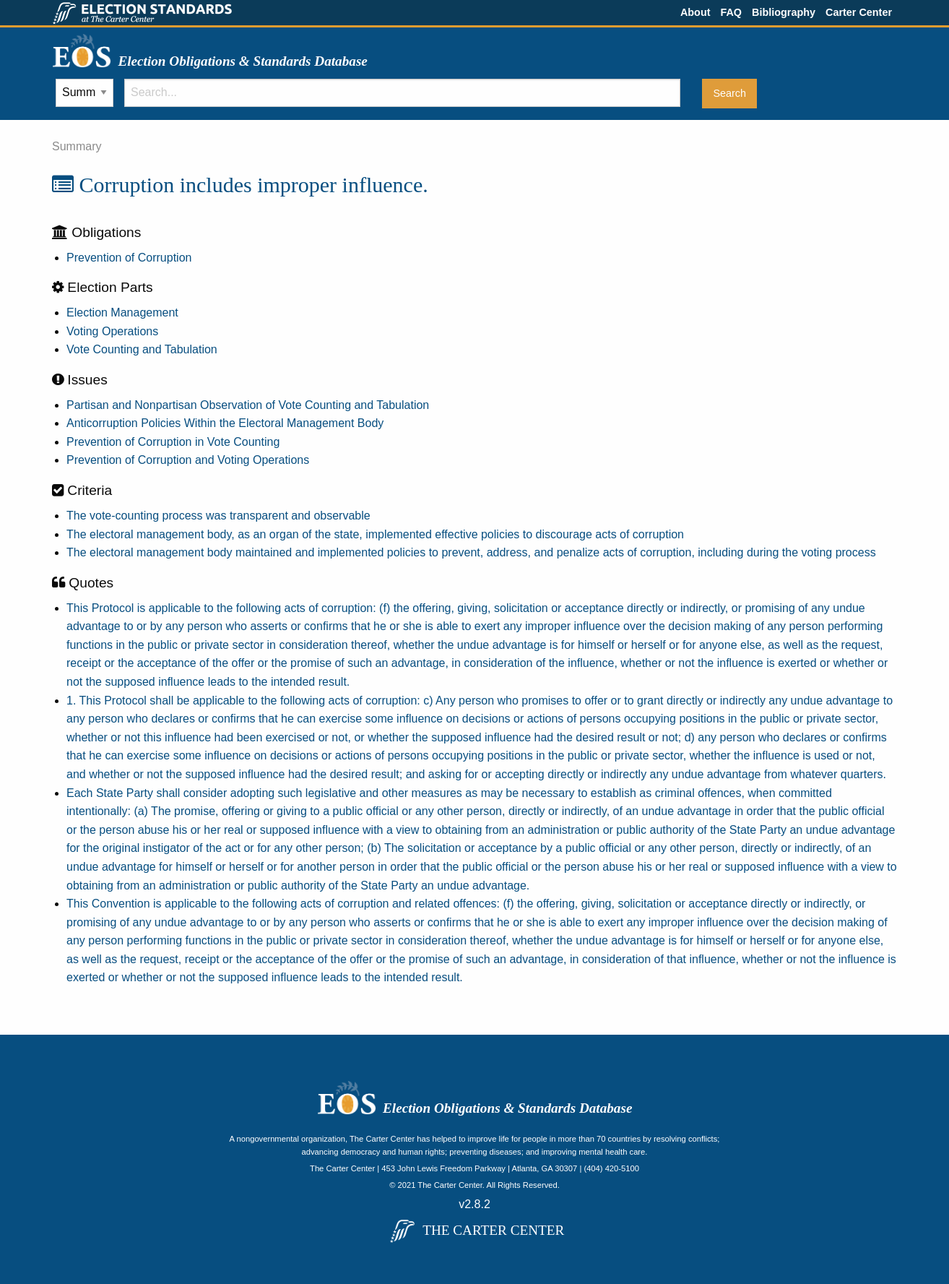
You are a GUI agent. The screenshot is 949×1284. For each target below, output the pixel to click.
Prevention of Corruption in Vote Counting (173, 442)
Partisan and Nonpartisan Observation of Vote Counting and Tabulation (247, 405)
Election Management (122, 312)
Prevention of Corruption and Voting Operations (187, 460)
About (695, 12)
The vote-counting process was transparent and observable (218, 515)
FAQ (731, 12)
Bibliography (783, 12)
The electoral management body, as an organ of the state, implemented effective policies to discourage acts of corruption (375, 534)
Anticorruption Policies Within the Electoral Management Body (225, 423)
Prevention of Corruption (128, 257)
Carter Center (859, 12)
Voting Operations (112, 331)
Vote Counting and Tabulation (141, 349)
